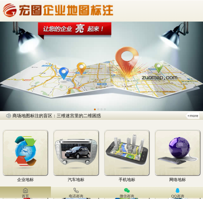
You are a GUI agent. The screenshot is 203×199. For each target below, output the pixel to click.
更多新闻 (192, 115)
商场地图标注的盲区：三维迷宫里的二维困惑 (56, 115)
